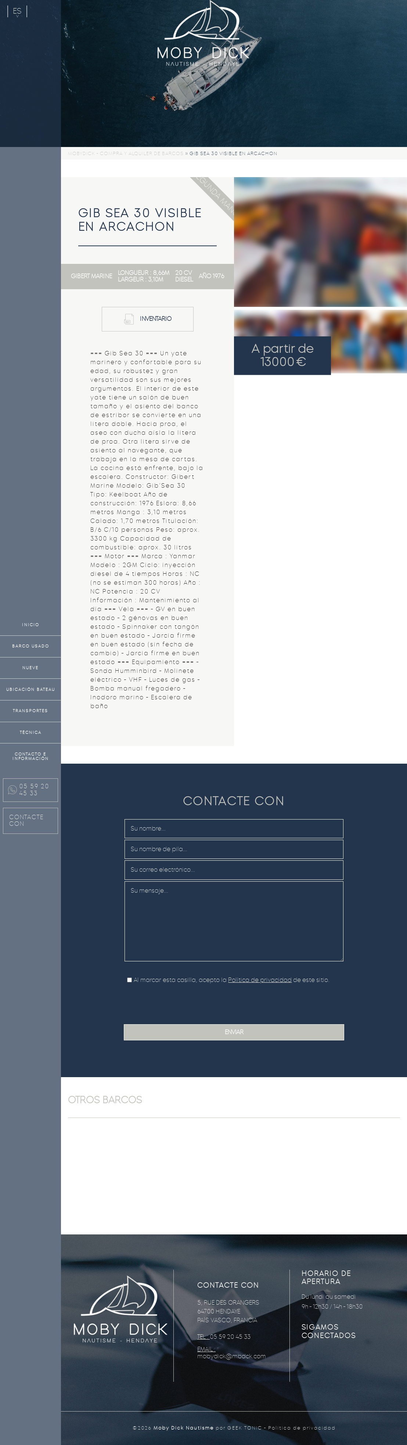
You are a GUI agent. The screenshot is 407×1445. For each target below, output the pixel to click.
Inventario (156, 318)
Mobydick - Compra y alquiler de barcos (126, 153)
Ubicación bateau (30, 689)
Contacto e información (30, 756)
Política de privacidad (260, 979)
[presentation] (181, 1002)
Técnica (31, 732)
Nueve (30, 667)
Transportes (30, 710)
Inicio (30, 624)
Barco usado (30, 646)
